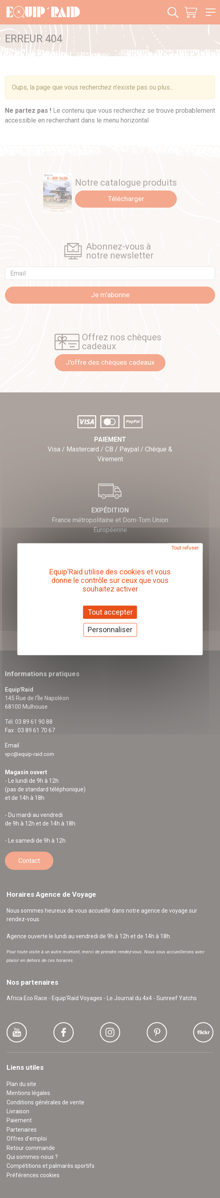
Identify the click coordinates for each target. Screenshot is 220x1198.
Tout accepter (110, 612)
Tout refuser (185, 548)
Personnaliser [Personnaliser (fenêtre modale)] (110, 630)
